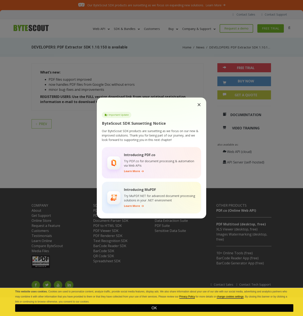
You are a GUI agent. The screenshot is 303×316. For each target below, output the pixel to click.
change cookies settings (230, 296)
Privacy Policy (187, 296)
